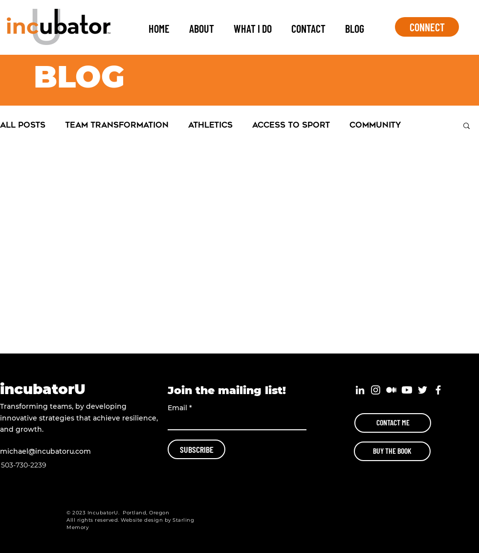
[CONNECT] (427, 27)
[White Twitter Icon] (422, 390)
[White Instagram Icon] (376, 390)
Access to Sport (291, 125)
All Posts (22, 125)
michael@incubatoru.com (45, 451)
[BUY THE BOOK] (392, 451)
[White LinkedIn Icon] (360, 390)
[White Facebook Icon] (438, 390)
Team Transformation (117, 125)
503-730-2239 (23, 465)
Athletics (210, 125)
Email (177, 407)
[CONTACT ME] (392, 423)
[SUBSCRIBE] (196, 449)
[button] (466, 126)
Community (375, 125)
